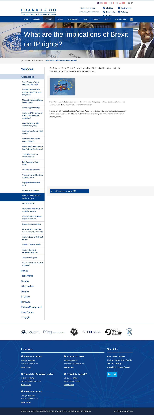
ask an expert (40, 60)
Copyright (25, 317)
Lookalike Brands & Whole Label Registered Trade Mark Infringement (31, 92)
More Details (26, 367)
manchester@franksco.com (31, 381)
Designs (25, 281)
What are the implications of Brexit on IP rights (31, 197)
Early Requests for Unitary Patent (30, 163)
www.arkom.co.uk (127, 411)
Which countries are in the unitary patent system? (30, 124)
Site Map (118, 363)
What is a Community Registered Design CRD (30, 251)
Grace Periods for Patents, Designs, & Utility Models (30, 83)
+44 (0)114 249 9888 (70, 378)
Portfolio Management (31, 307)
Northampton (127, 8)
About (115, 356)
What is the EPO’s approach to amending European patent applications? (32, 115)
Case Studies (27, 312)
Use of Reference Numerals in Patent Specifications (32, 217)
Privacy (121, 367)
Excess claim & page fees (30, 190)
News (117, 360)
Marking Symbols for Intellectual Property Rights (32, 101)
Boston (109, 16)
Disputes (25, 291)
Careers (122, 356)
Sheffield (109, 8)
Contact (110, 363)
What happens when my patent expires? (32, 132)
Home (26, 19)
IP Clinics (25, 296)
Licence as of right (28, 203)
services (30, 60)
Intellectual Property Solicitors (31, 224)
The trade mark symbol (29, 258)
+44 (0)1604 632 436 (70, 360)
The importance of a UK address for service (30, 155)
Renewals (25, 302)
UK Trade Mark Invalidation (31, 170)
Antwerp (124, 12)
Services (27, 69)
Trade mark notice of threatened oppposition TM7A (32, 176)
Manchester (111, 12)
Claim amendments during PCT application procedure (32, 210)
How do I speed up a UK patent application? (32, 264)
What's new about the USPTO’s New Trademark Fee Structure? (32, 147)
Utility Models (27, 286)
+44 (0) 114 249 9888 (87, 8)
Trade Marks (27, 276)
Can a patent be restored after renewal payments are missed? (32, 230)
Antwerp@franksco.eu (72, 381)
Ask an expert (27, 77)
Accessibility (111, 367)
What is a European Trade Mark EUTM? (32, 238)
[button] (107, 19)
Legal (127, 367)
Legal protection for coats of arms (31, 184)
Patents (24, 270)
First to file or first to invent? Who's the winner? (31, 140)
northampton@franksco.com (74, 364)
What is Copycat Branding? (31, 108)
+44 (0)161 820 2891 (27, 378)
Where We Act (126, 360)
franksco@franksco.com (89, 12)
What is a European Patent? (31, 245)
